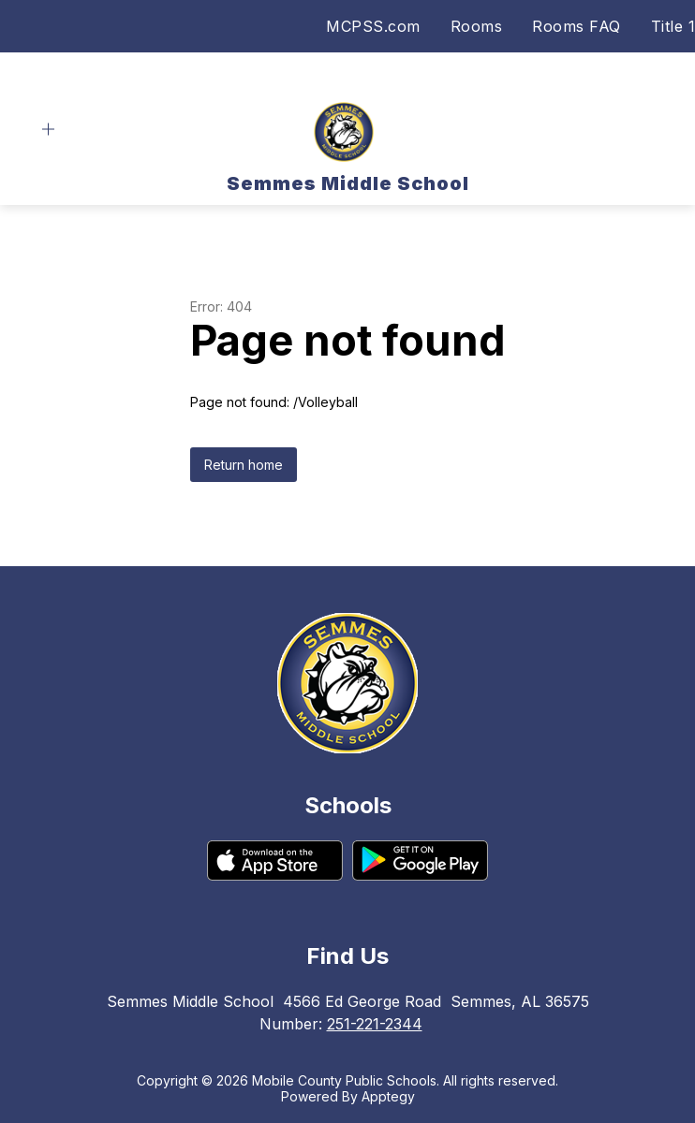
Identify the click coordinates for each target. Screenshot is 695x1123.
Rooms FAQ (576, 26)
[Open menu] (48, 129)
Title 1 (673, 26)
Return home (243, 465)
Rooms (477, 26)
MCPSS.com (373, 26)
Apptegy (388, 1096)
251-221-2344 (374, 1023)
